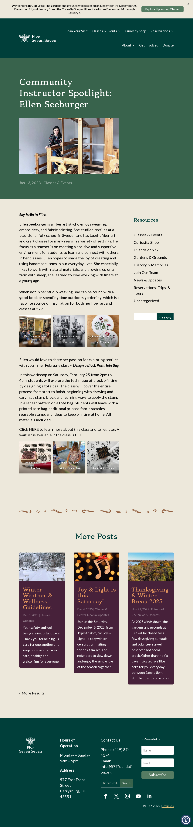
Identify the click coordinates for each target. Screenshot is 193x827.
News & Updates (148, 280)
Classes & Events (104, 31)
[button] (186, 820)
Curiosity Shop (135, 31)
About (126, 45)
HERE (34, 429)
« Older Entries (32, 693)
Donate (168, 45)
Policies (168, 806)
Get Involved (148, 45)
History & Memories (151, 265)
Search (165, 318)
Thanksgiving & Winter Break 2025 (149, 595)
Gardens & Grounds (150, 257)
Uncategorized (146, 300)
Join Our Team (146, 272)
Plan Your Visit (77, 31)
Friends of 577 (146, 250)
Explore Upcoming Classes (162, 9)
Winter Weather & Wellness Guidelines (37, 599)
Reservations (160, 31)
